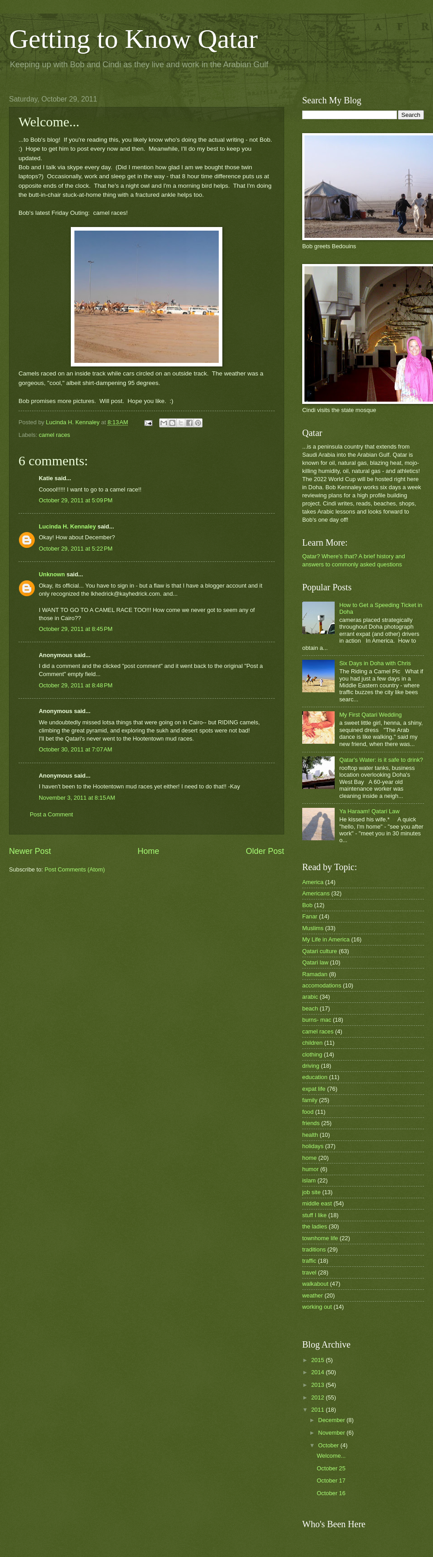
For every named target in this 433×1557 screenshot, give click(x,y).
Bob (307, 905)
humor (310, 1169)
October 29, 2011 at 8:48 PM (76, 685)
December (332, 1420)
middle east (317, 1203)
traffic (309, 1260)
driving (310, 1065)
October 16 (331, 1493)
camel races (54, 434)
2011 (318, 1409)
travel (309, 1272)
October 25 (331, 1468)
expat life (314, 1088)
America (312, 882)
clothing (312, 1054)
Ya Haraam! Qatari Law (369, 811)
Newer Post (30, 851)
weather (312, 1295)
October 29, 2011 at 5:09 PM (76, 500)
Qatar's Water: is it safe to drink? (381, 759)
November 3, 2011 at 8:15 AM (77, 797)
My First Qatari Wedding (370, 714)
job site (311, 1192)
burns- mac (316, 1019)
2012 (318, 1397)
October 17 (331, 1480)
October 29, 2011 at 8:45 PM (76, 629)
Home (148, 851)
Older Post (265, 851)
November (332, 1432)
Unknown (52, 574)
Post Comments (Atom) (75, 869)
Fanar (310, 916)
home (309, 1157)
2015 (318, 1360)
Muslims (312, 928)
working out (317, 1306)
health (310, 1134)
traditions (314, 1249)
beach (310, 1008)
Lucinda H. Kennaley (67, 526)
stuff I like (314, 1215)
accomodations (321, 985)
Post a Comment (51, 814)
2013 (318, 1384)
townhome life (320, 1238)
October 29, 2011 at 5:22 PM (76, 548)
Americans (316, 893)
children (312, 1042)
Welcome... (331, 1455)
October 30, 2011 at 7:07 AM (75, 749)
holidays (312, 1146)
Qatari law (315, 962)
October (329, 1445)
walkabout (315, 1283)
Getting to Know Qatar (133, 39)
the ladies (314, 1226)
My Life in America (326, 939)
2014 (318, 1372)
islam (309, 1180)
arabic (310, 996)
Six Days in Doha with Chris (375, 663)
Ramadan (314, 974)
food (307, 1111)
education (314, 1077)
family (310, 1100)
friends (311, 1123)
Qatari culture (319, 951)
